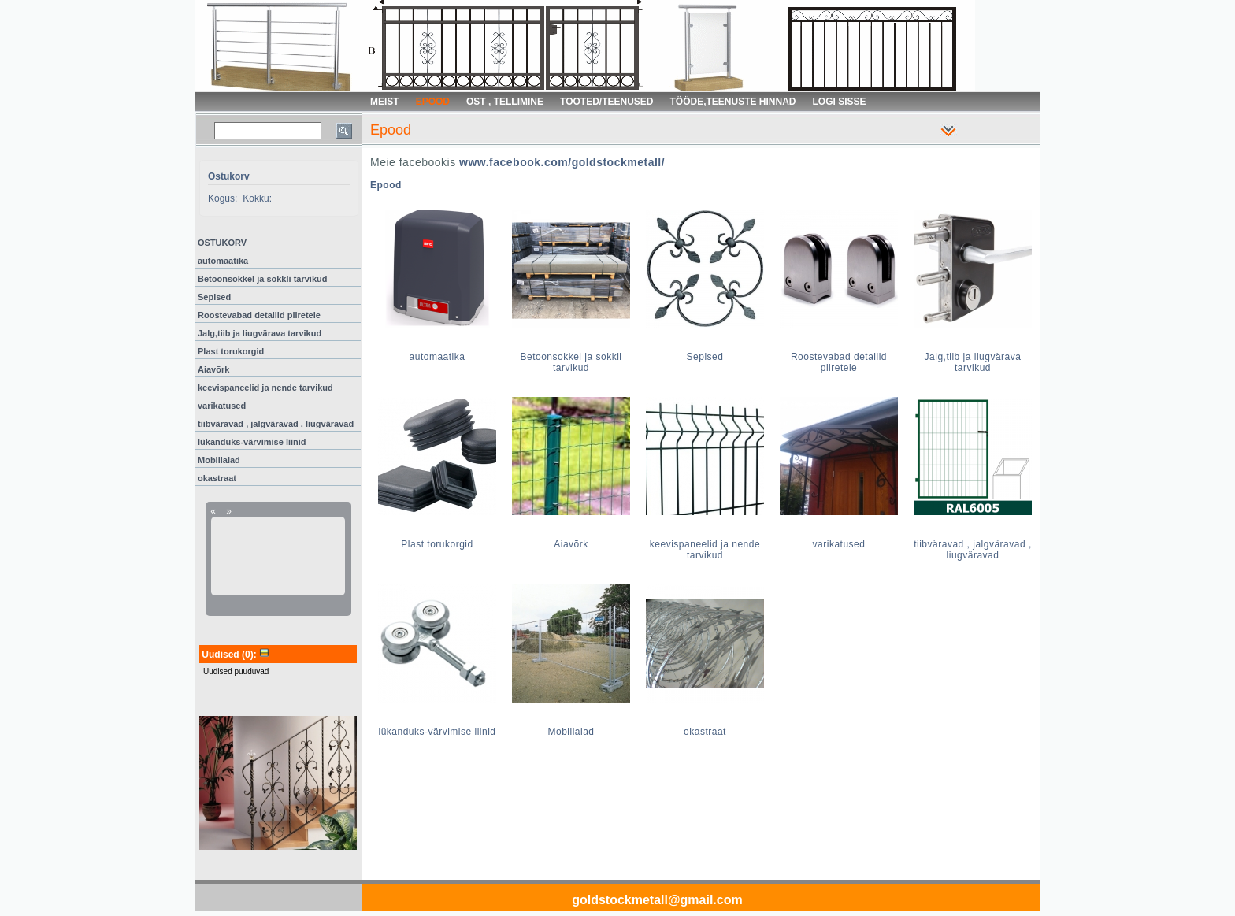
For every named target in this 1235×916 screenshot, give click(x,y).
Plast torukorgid (231, 351)
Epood (386, 185)
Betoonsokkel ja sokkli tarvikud (262, 279)
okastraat (217, 478)
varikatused (222, 405)
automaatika (223, 260)
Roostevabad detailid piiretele (259, 315)
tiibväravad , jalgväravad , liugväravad (276, 423)
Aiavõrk (213, 369)
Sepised (214, 297)
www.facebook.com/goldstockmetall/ (562, 162)
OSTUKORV (222, 242)
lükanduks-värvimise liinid (252, 442)
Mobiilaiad (219, 460)
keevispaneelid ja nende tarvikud (265, 387)
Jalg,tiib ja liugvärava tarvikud (259, 333)
